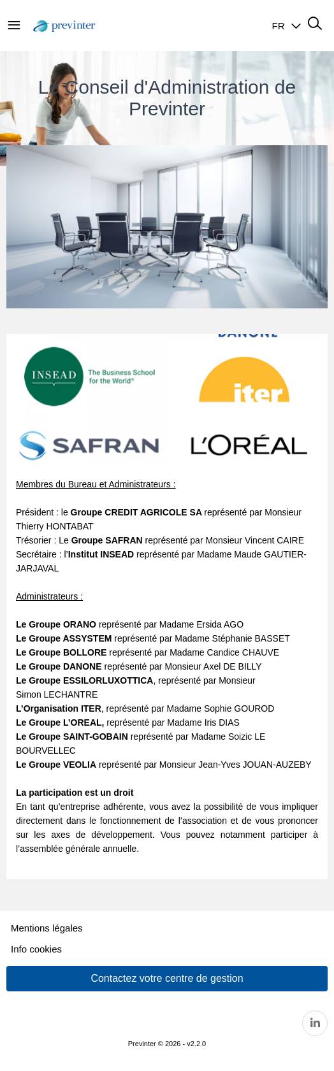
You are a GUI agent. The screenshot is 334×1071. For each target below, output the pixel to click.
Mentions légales (47, 928)
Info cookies (36, 949)
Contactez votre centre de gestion (167, 978)
